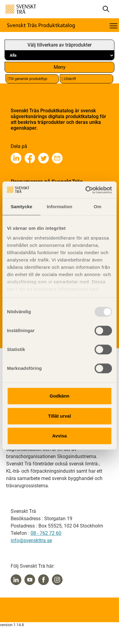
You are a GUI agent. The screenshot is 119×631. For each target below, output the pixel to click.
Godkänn (59, 395)
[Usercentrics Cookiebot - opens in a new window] (85, 190)
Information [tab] (59, 206)
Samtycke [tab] (21, 206)
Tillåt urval (59, 416)
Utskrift (69, 79)
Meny (60, 67)
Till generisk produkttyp (27, 79)
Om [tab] (97, 206)
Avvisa (59, 435)
